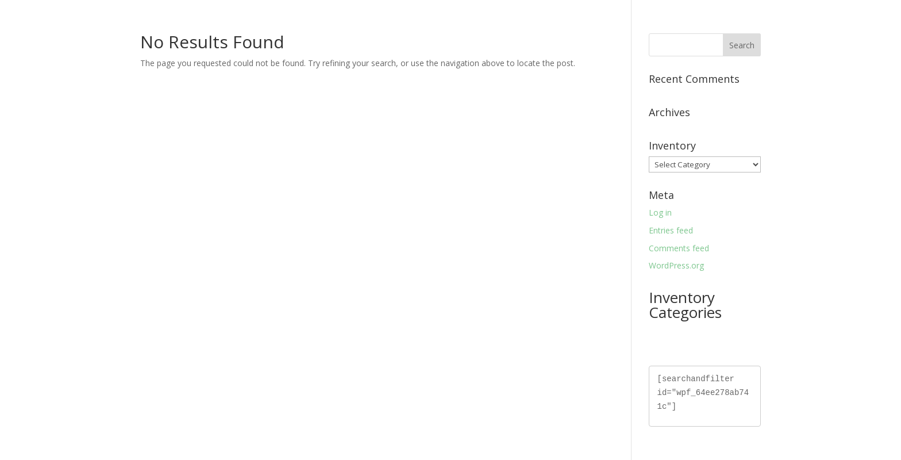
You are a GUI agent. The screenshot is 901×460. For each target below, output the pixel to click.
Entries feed (671, 230)
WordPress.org (676, 265)
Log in (660, 212)
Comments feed (679, 248)
